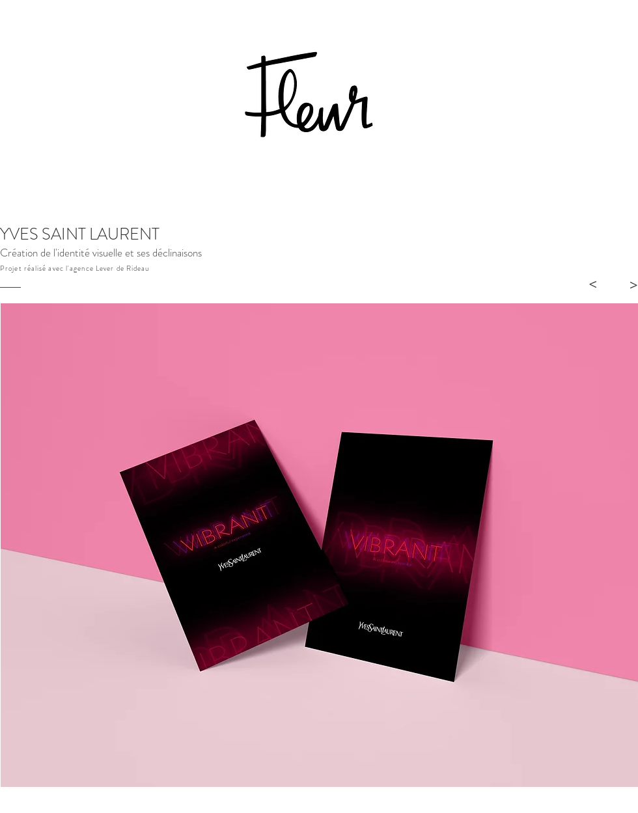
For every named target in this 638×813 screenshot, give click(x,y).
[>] (592, 284)
